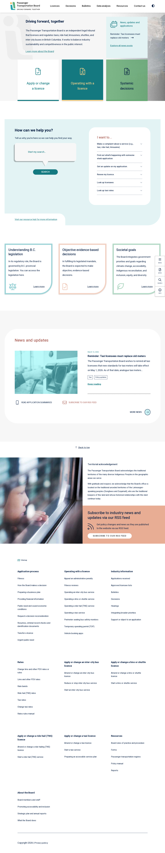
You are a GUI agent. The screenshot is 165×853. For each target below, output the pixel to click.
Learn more (39, 286)
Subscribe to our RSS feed (110, 535)
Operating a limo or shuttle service (79, 599)
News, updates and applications (130, 24)
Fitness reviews (71, 585)
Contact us (139, 6)
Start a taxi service (72, 749)
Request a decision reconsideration (33, 616)
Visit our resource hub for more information (37, 219)
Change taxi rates (25, 706)
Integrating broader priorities (123, 612)
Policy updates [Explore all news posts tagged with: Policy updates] (100, 377)
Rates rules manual (26, 713)
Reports (114, 770)
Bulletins (86, 6)
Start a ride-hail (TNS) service (30, 757)
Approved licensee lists (121, 585)
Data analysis (103, 6)
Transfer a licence (25, 633)
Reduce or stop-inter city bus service (80, 683)
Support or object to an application (126, 619)
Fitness (21, 578)
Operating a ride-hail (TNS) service (79, 606)
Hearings (115, 606)
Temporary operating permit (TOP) (79, 626)
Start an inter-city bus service (77, 690)
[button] (119, 145)
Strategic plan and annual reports (32, 813)
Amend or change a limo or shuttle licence (126, 674)
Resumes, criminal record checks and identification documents (34, 624)
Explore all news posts (121, 45)
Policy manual (117, 763)
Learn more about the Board (40, 51)
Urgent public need (26, 640)
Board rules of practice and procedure (127, 743)
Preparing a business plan (29, 592)
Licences (54, 6)
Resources (122, 6)
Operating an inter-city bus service (79, 592)
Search (45, 172)
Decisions (71, 6)
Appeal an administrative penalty (78, 578)
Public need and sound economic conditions (32, 607)
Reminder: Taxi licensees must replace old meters (125, 35)
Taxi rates (22, 700)
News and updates (32, 340)
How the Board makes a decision (32, 585)
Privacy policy (42, 843)
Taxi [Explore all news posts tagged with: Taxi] (90, 377)
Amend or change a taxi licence (77, 743)
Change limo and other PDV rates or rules (33, 671)
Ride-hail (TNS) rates (27, 693)
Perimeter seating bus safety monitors (81, 619)
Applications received (120, 578)
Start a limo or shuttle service (124, 683)
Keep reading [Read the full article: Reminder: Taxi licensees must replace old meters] (94, 384)
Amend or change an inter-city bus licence (79, 674)
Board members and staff (29, 799)
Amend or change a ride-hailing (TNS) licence (34, 748)
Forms (114, 749)
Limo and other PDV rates (29, 679)
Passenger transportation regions (126, 756)
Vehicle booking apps (73, 633)
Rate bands (23, 686)
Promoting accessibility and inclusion (34, 806)
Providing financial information (31, 599)
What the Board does (27, 820)
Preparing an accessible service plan (80, 756)
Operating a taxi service (74, 612)
